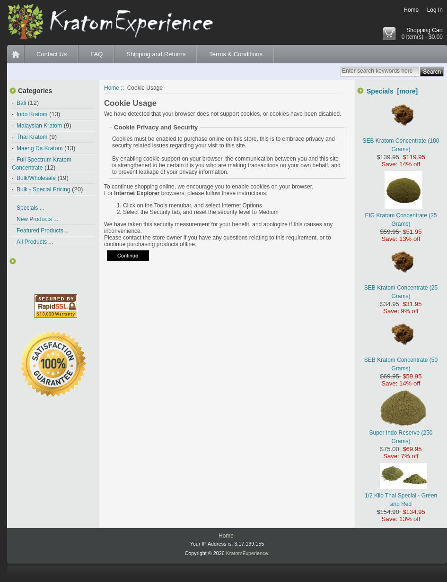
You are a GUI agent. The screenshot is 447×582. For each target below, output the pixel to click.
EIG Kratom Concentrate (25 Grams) (401, 215)
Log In (435, 10)
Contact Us (51, 54)
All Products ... (35, 242)
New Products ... (37, 219)
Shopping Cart (424, 30)
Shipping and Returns (155, 54)
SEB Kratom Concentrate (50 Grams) (401, 360)
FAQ (96, 54)
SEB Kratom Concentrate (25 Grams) (401, 288)
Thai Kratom (32, 137)
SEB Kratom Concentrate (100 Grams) (400, 141)
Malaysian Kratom (39, 125)
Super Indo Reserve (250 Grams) (400, 433)
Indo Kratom (32, 114)
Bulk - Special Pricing (43, 189)
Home (411, 10)
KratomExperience (247, 553)
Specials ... (30, 208)
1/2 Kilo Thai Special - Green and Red (401, 495)
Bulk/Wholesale (36, 178)
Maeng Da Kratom (39, 148)
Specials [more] (392, 91)
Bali (21, 103)
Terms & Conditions (236, 54)
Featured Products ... (43, 230)
